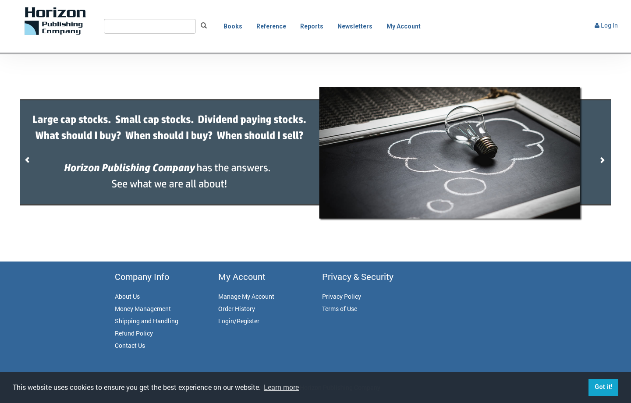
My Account (403, 26)
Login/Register (238, 321)
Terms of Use (339, 308)
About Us (127, 296)
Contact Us (130, 345)
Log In (606, 25)
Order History (236, 308)
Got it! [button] (604, 387)
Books (232, 26)
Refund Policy (134, 333)
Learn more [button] (281, 387)
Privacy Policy (341, 296)
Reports (311, 26)
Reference (271, 26)
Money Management (143, 308)
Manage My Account (246, 296)
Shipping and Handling (146, 321)
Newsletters (354, 26)
